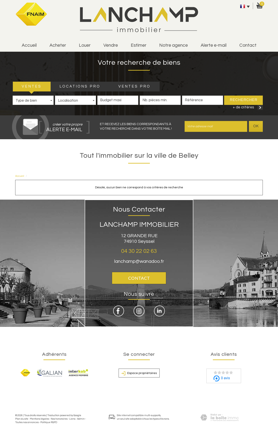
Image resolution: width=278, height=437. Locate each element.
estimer (138, 45)
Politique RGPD (48, 422)
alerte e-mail (214, 45)
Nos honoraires (59, 419)
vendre (110, 45)
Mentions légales (39, 419)
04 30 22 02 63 (139, 251)
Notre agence (173, 45)
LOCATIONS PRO (80, 86)
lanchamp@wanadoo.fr (139, 261)
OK (255, 126)
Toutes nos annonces (27, 422)
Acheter (58, 45)
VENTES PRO (134, 86)
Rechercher (243, 100)
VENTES (31, 86)
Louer (85, 45)
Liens (72, 419)
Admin (81, 419)
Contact (247, 45)
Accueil (29, 45)
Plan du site (21, 419)
